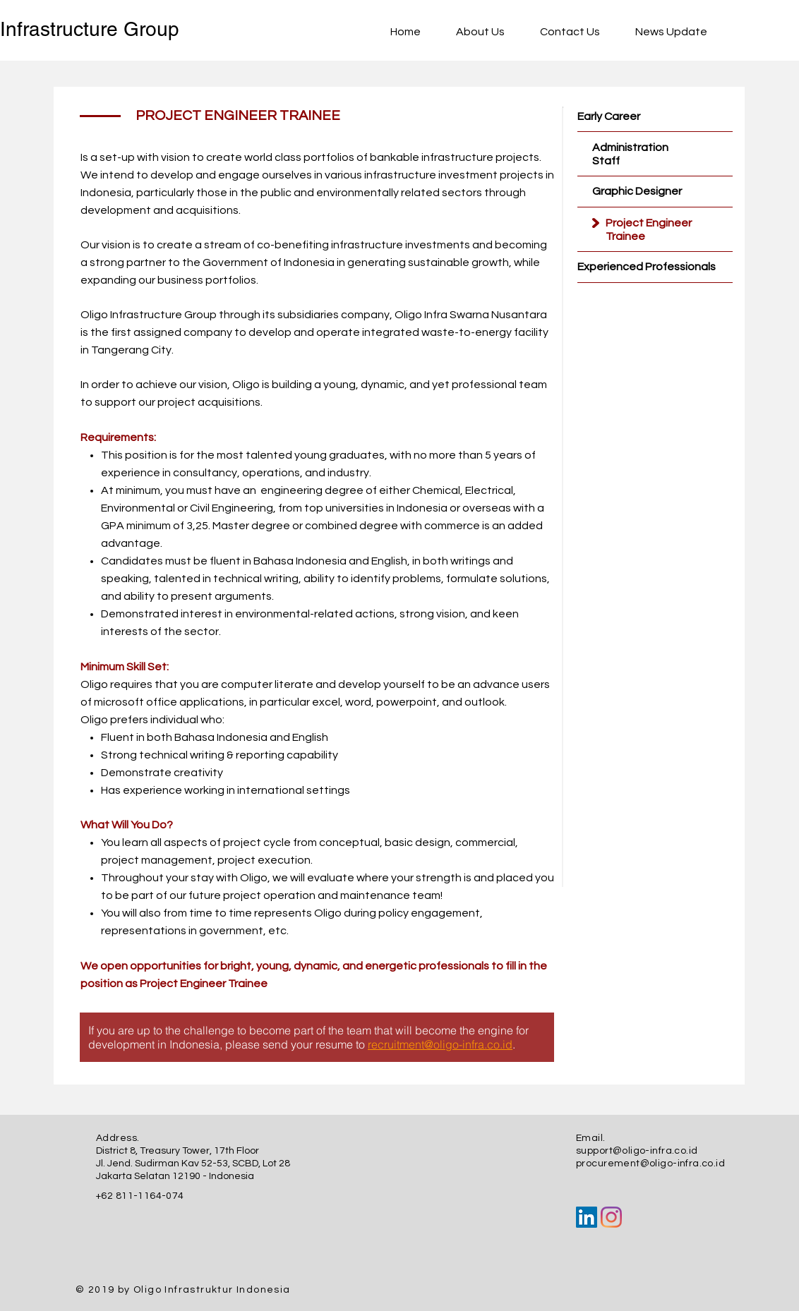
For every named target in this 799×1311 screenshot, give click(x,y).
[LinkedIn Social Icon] (586, 1217)
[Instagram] (611, 1217)
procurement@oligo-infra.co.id (650, 1163)
